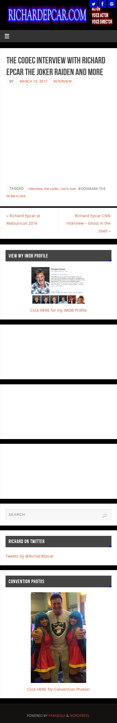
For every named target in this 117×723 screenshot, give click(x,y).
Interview (63, 81)
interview (35, 188)
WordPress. (80, 715)
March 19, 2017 (34, 81)
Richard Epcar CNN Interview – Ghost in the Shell (89, 223)
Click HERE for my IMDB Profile (58, 310)
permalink (16, 196)
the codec (51, 188)
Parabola (57, 715)
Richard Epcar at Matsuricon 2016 (23, 219)
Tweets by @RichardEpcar (30, 556)
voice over (69, 188)
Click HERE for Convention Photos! (58, 689)
